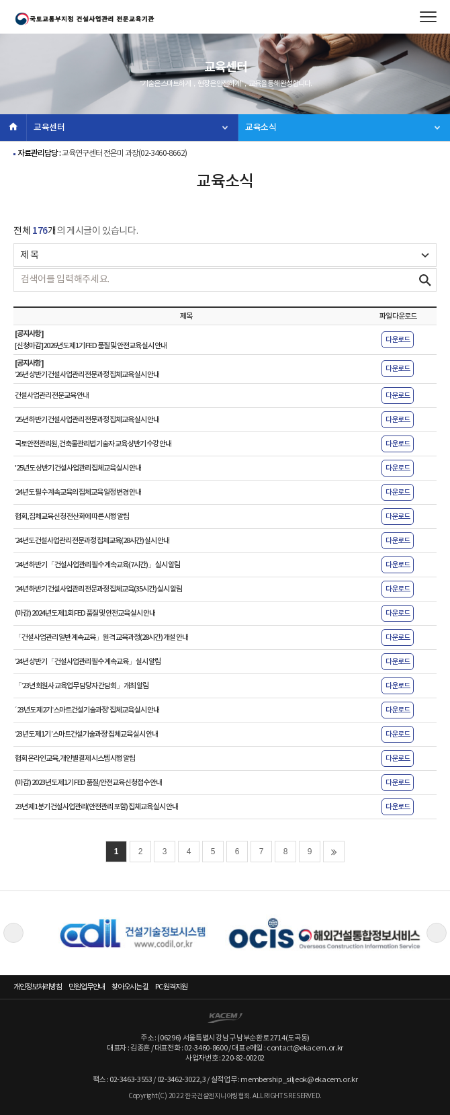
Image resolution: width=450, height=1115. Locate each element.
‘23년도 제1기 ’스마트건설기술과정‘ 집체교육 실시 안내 (86, 734)
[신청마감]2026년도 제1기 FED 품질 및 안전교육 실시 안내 (91, 345)
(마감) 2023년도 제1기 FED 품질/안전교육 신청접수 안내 (88, 782)
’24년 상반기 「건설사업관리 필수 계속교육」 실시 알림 (88, 661)
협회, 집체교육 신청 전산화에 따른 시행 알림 (72, 516)
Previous (13, 933)
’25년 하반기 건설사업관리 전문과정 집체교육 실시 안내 (87, 419)
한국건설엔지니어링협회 (83, 19)
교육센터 (49, 127)
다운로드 (398, 339)
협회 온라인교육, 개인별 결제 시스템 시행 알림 (75, 758)
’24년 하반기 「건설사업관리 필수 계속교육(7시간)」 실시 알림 (97, 565)
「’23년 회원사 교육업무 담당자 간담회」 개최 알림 (81, 686)
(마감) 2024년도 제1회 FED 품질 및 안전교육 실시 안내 (85, 613)
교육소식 (261, 127)
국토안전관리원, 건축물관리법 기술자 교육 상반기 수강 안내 (93, 444)
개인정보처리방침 (37, 987)
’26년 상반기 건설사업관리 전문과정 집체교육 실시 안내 (87, 374)
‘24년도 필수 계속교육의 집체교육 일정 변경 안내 (78, 492)
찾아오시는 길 (129, 987)
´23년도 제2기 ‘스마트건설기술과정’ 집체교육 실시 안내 (87, 710)
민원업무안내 (87, 987)
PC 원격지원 (171, 987)
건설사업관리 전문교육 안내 (52, 395)
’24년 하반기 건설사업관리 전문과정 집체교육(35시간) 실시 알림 (98, 589)
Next (436, 933)
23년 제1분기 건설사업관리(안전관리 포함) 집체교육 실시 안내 (96, 806)
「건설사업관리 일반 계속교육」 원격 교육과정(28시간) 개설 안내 (101, 637)
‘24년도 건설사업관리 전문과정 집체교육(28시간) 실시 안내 (92, 540)
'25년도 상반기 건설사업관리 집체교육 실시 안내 (78, 468)
